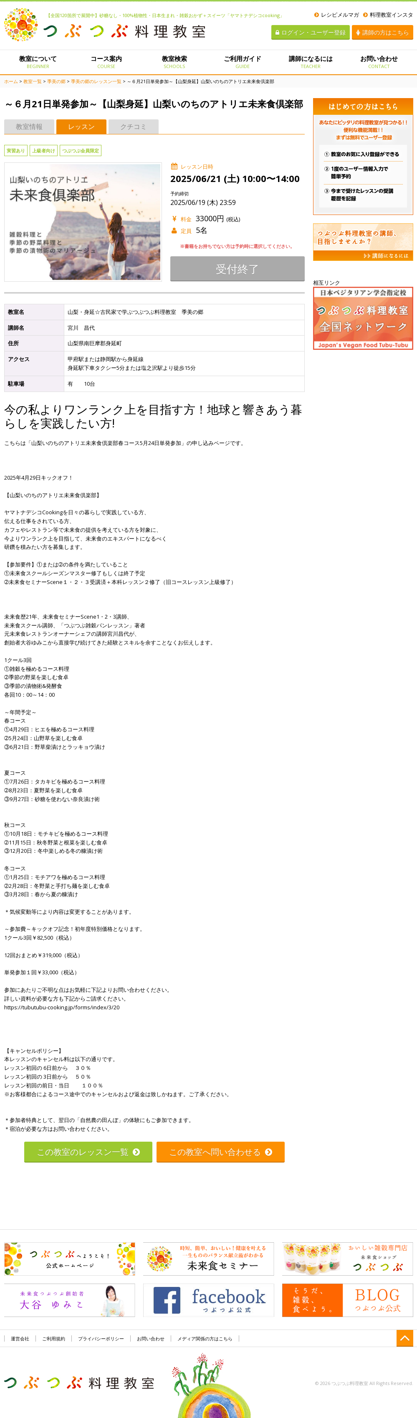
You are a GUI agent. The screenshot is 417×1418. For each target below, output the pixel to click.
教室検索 (174, 61)
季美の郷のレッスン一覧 (96, 81)
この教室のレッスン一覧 (88, 1152)
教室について (38, 61)
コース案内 (106, 61)
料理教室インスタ (388, 14)
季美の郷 (56, 81)
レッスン (81, 126)
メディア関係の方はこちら (205, 1338)
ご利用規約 (53, 1338)
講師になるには (311, 61)
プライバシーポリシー (101, 1338)
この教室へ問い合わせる (220, 1152)
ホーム (11, 81)
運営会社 (20, 1338)
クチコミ (133, 126)
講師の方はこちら (382, 32)
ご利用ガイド (242, 61)
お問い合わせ (379, 61)
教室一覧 (32, 81)
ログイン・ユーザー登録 (310, 32)
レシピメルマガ (336, 14)
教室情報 (29, 126)
